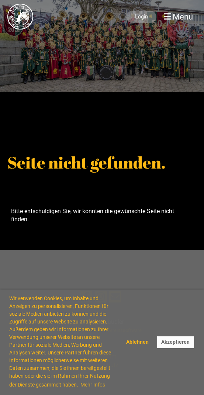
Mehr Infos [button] (92, 385)
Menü (178, 16)
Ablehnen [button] (137, 342)
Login (141, 16)
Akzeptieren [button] (175, 342)
